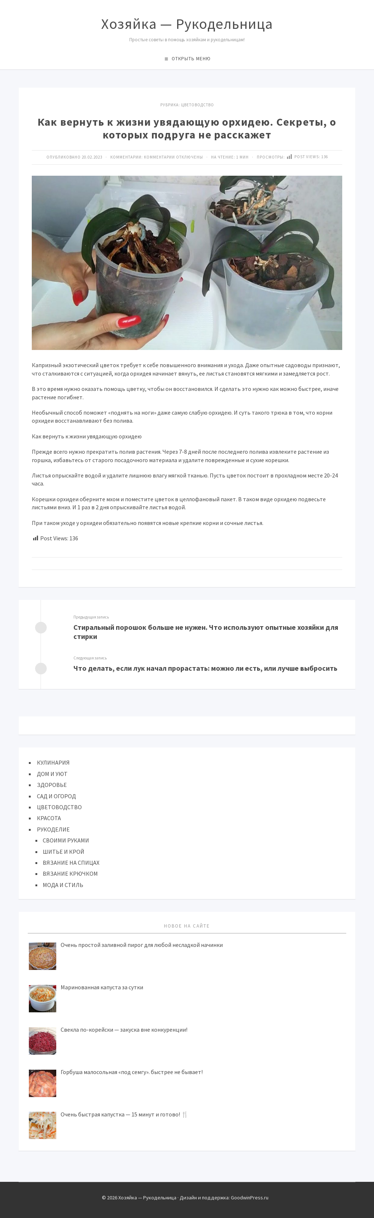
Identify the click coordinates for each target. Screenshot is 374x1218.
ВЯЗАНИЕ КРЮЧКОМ (70, 873)
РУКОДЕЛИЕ (53, 829)
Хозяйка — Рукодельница (187, 24)
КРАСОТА (49, 818)
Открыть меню (191, 59)
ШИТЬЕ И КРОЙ (63, 851)
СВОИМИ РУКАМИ (66, 840)
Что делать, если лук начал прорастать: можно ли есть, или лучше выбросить (205, 668)
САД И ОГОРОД (56, 796)
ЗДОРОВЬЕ (52, 784)
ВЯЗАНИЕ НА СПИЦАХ (71, 862)
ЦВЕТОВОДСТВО (197, 104)
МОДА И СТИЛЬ (63, 884)
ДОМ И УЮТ (52, 773)
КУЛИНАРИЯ (53, 762)
